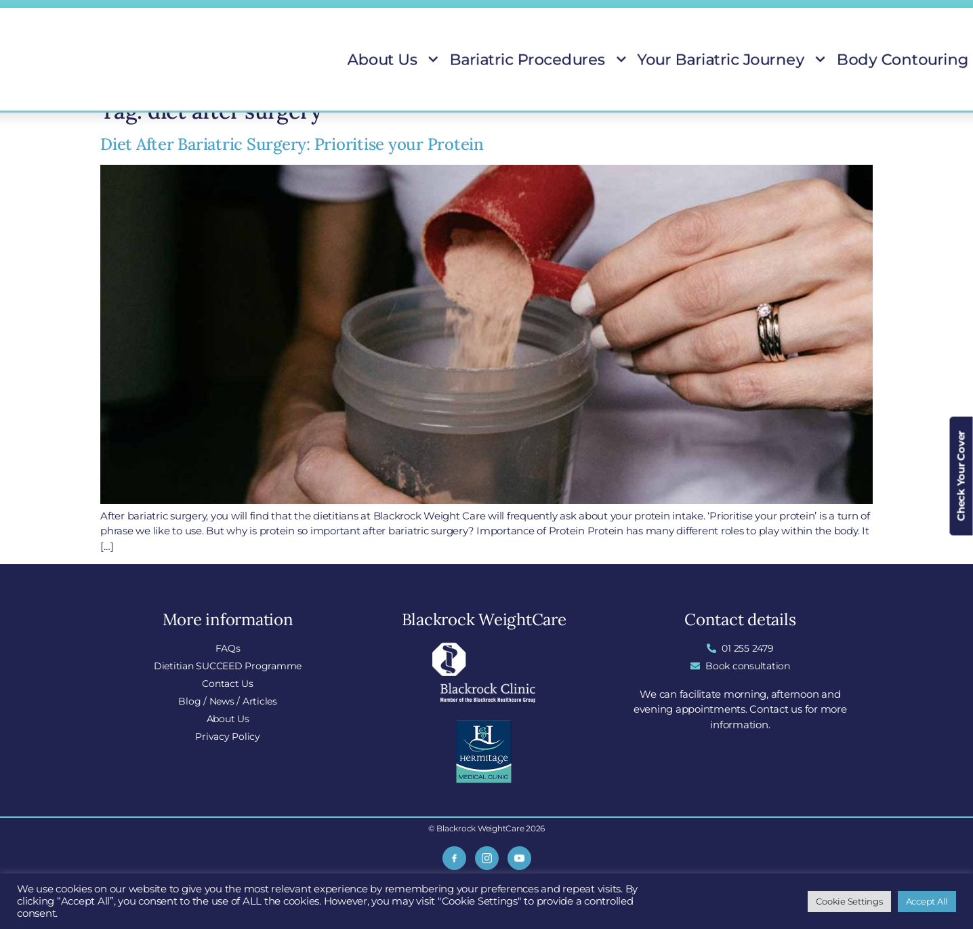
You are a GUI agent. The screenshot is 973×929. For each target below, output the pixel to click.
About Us (428, 60)
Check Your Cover (961, 476)
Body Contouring (746, 60)
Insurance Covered (814, 14)
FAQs (528, 14)
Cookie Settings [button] (849, 901)
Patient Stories (828, 60)
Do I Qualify (716, 14)
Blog (651, 14)
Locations (590, 14)
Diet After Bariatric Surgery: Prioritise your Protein (292, 144)
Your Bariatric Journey (639, 60)
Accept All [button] (927, 901)
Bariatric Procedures (518, 60)
